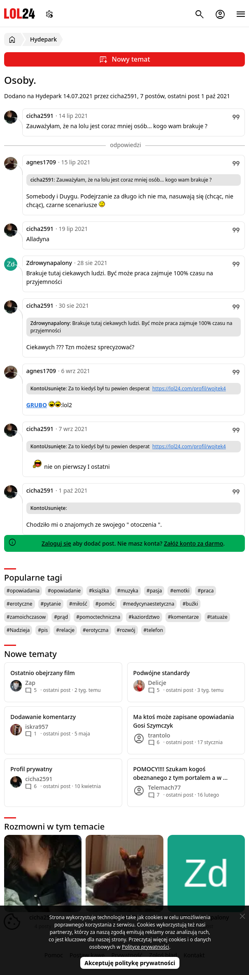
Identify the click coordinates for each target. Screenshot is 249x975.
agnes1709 (41, 162)
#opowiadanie (64, 590)
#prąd (61, 616)
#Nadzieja (18, 630)
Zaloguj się (56, 543)
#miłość (78, 603)
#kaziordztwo (144, 616)
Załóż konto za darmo (193, 543)
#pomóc (105, 603)
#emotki (179, 590)
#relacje (65, 630)
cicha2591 (40, 116)
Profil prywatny (31, 769)
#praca (206, 590)
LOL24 (19, 13)
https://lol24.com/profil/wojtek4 (189, 388)
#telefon (153, 630)
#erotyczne (20, 603)
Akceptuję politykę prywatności (129, 963)
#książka (99, 590)
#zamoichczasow (26, 616)
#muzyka (127, 590)
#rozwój (126, 630)
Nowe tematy (30, 653)
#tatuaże (217, 616)
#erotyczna (96, 630)
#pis (43, 630)
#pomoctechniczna (98, 616)
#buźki (190, 603)
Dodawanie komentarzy (43, 717)
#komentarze (183, 616)
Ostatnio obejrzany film (42, 673)
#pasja (154, 590)
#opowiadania (23, 590)
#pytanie (51, 603)
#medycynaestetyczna (148, 603)
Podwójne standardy (161, 673)
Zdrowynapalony (49, 263)
